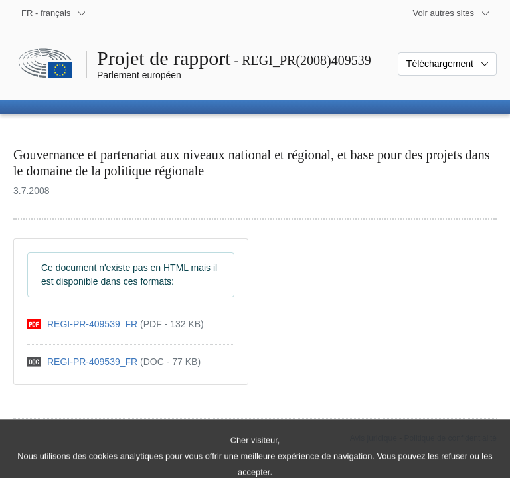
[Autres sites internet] (451, 13)
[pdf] (115, 324)
